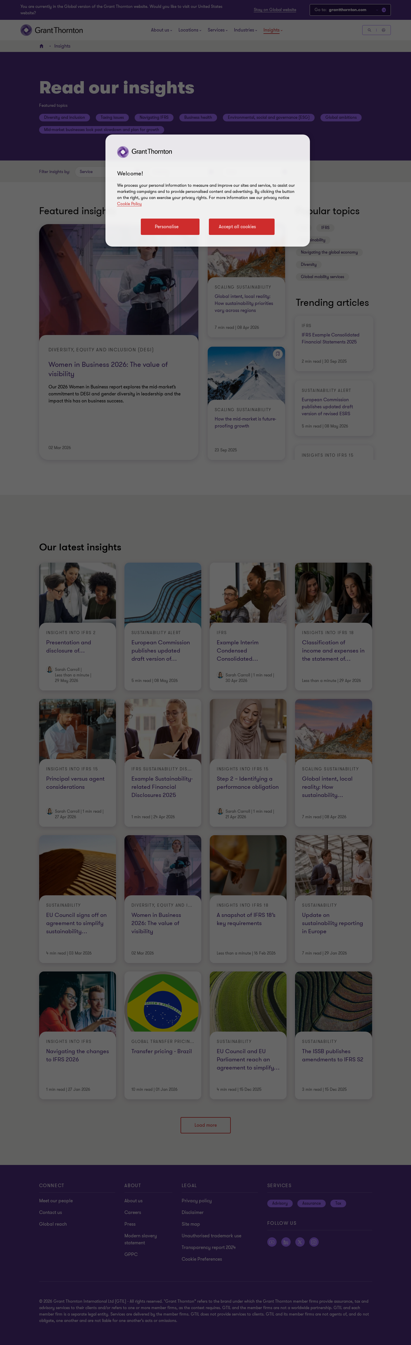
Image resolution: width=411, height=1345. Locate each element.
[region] (207, 191)
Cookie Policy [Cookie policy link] (129, 204)
